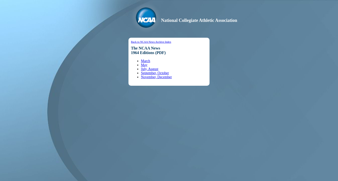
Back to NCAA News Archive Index (151, 41)
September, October (155, 73)
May (144, 65)
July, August (149, 69)
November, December (156, 77)
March (145, 61)
